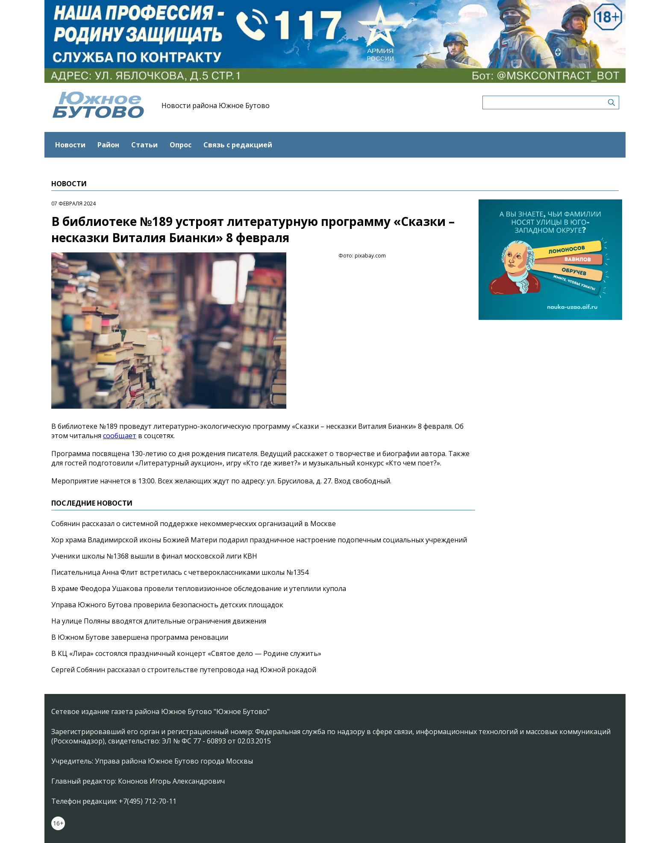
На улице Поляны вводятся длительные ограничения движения (158, 621)
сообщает (119, 435)
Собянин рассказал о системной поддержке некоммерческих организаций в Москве (193, 523)
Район (108, 144)
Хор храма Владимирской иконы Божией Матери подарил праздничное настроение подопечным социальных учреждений (259, 539)
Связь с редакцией (237, 144)
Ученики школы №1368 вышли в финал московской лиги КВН (154, 556)
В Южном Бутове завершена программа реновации (139, 637)
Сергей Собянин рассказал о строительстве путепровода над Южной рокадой (183, 669)
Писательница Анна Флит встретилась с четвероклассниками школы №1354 (180, 572)
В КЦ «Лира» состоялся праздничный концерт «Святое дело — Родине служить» (186, 653)
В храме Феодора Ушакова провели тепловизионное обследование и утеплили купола (198, 588)
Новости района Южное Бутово (216, 105)
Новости (70, 144)
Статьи (144, 144)
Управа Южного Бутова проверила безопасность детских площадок (167, 604)
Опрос (180, 144)
